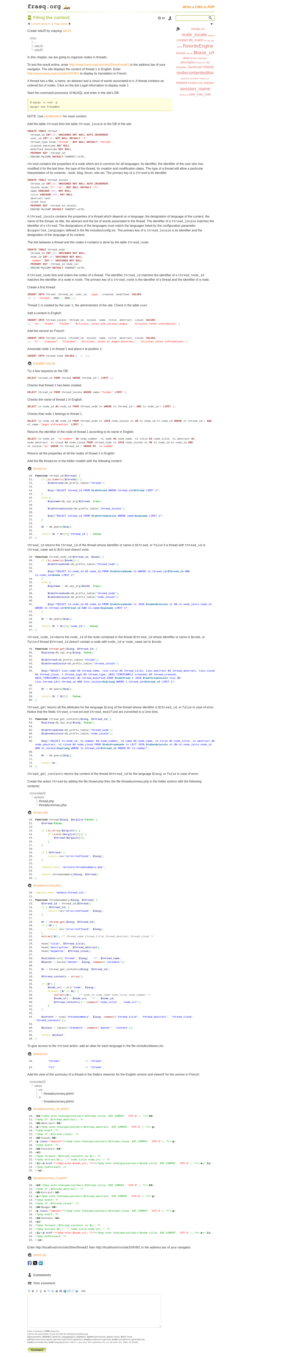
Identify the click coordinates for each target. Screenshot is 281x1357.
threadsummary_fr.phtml (50, 1178)
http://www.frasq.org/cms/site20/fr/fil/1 (53, 73)
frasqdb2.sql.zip (44, 363)
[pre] (52, 1291)
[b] (32, 1291)
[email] (68, 1291)
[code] (60, 1291)
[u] (40, 1291)
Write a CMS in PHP (199, 7)
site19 (67, 30)
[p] (28, 1291)
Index (178, 29)
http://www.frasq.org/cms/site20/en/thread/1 (99, 64)
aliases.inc (40, 1054)
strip (72, 1291)
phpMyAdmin (53, 116)
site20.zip (39, 1255)
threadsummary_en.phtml (50, 1109)
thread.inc (40, 468)
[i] (36, 1291)
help (76, 1291)
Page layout (61, 23)
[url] (64, 1291)
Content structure (41, 23)
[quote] (48, 1291)
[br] (56, 1291)
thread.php (40, 812)
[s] (44, 1291)
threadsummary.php (47, 885)
